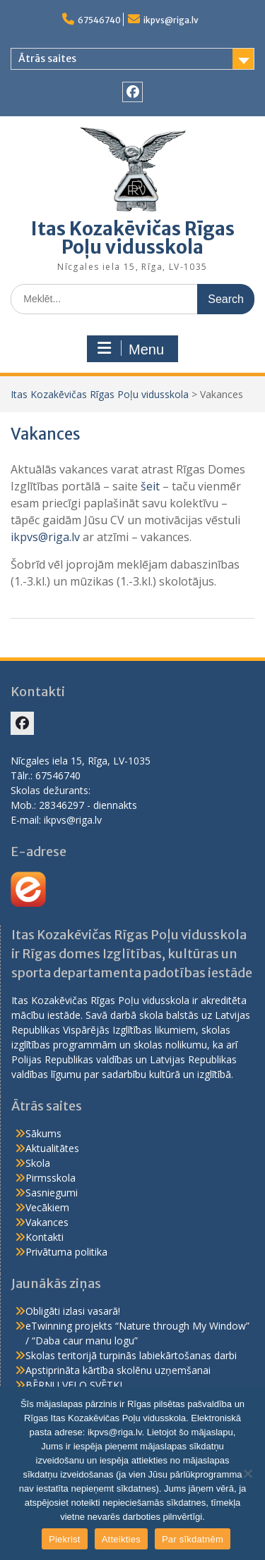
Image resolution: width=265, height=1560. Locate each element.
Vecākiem (47, 1207)
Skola (37, 1163)
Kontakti (44, 1237)
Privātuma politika (66, 1251)
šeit (150, 486)
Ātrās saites (47, 58)
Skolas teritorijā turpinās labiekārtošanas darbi (131, 1355)
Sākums (43, 1133)
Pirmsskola (50, 1177)
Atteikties (121, 1539)
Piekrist (65, 1539)
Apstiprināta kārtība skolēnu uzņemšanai (118, 1370)
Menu (131, 348)
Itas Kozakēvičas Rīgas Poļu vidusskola (133, 238)
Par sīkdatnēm (192, 1539)
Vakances (47, 1222)
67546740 (99, 20)
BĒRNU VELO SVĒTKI (73, 1385)
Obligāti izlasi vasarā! (72, 1311)
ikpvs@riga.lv (171, 20)
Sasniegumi (51, 1192)
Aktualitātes (52, 1148)
